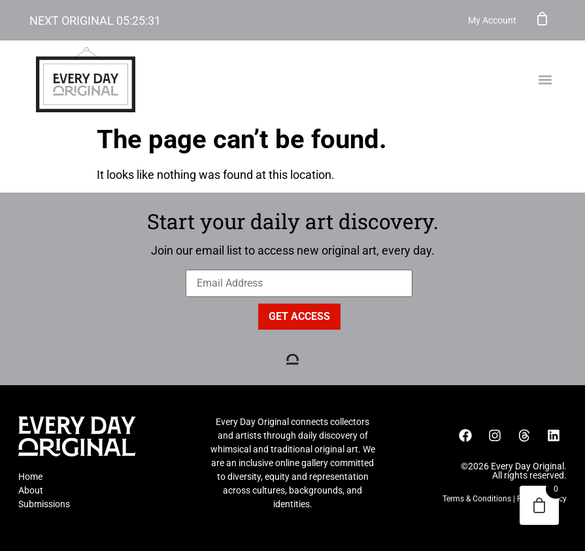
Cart (542, 18)
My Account (492, 20)
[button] (545, 80)
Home (30, 476)
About (30, 490)
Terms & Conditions (477, 498)
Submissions (44, 504)
